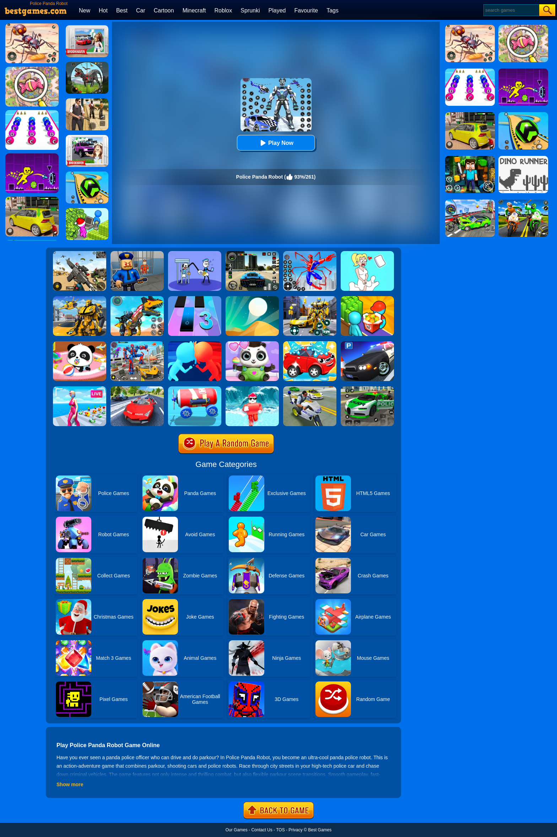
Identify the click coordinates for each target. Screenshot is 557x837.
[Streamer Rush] (79, 388)
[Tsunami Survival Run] (252, 388)
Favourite (306, 10)
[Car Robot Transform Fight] (137, 343)
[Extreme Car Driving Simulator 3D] (252, 253)
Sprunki (250, 10)
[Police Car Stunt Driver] (137, 388)
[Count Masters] (194, 343)
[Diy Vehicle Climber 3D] (194, 388)
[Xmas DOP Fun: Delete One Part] (367, 253)
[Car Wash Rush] (309, 343)
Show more (69, 784)
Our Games (237, 829)
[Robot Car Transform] (309, 298)
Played (277, 10)
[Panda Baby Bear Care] (252, 343)
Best (122, 10)
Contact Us (261, 829)
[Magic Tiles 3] (194, 298)
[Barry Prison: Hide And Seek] (137, 253)
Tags (332, 10)
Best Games (319, 829)
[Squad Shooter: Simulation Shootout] (79, 253)
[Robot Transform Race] (79, 298)
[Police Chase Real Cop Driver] (367, 388)
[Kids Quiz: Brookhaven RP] (87, 137)
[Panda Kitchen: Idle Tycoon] (367, 298)
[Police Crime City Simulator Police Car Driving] (309, 388)
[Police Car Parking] (367, 343)
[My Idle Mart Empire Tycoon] (87, 210)
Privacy (295, 829)
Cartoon (164, 10)
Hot (103, 10)
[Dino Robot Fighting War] (137, 298)
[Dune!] (252, 298)
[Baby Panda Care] (79, 343)
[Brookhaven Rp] (87, 27)
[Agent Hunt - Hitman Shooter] (87, 100)
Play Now (275, 142)
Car (140, 10)
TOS (280, 829)
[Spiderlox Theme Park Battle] (309, 253)
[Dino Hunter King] (87, 64)
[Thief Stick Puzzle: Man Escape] (194, 253)
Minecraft (194, 10)
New (84, 10)
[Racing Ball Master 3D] (87, 174)
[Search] (511, 10)
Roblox (223, 10)
